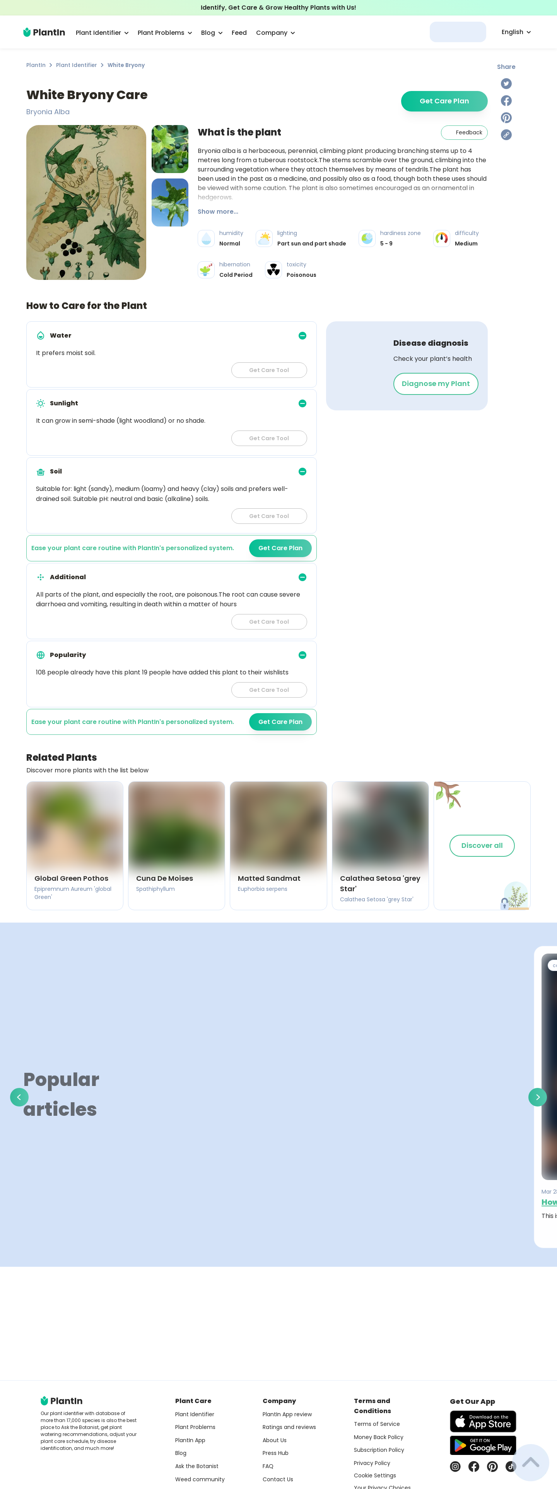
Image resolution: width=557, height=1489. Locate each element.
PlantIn (36, 65)
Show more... (218, 211)
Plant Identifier (76, 65)
